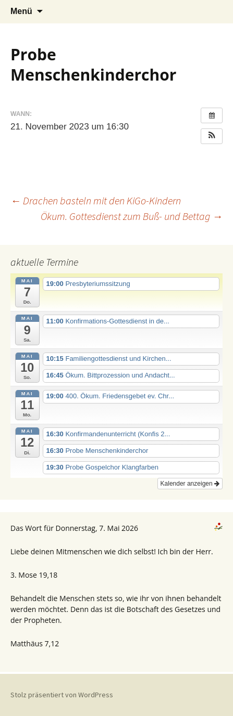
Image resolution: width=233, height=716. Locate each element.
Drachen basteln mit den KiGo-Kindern (95, 200)
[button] (211, 136)
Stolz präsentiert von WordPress (61, 694)
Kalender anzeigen (190, 483)
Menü (21, 11)
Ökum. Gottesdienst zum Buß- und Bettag (132, 216)
